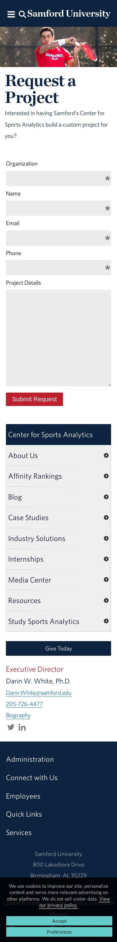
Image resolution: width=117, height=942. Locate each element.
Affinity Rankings (35, 476)
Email (12, 223)
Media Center (29, 579)
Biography (18, 715)
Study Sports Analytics (44, 621)
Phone (13, 253)
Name (13, 193)
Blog (15, 496)
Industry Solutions (37, 538)
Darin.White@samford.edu (38, 692)
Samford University (58, 853)
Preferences (59, 932)
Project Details (23, 282)
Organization (22, 163)
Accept (59, 921)
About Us (23, 455)
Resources (24, 600)
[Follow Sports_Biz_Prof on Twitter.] (11, 726)
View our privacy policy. (74, 902)
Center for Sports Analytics (50, 434)
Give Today (58, 648)
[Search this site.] (23, 14)
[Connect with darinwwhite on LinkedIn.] (22, 726)
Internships (26, 558)
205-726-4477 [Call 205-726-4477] (24, 704)
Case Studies (28, 517)
